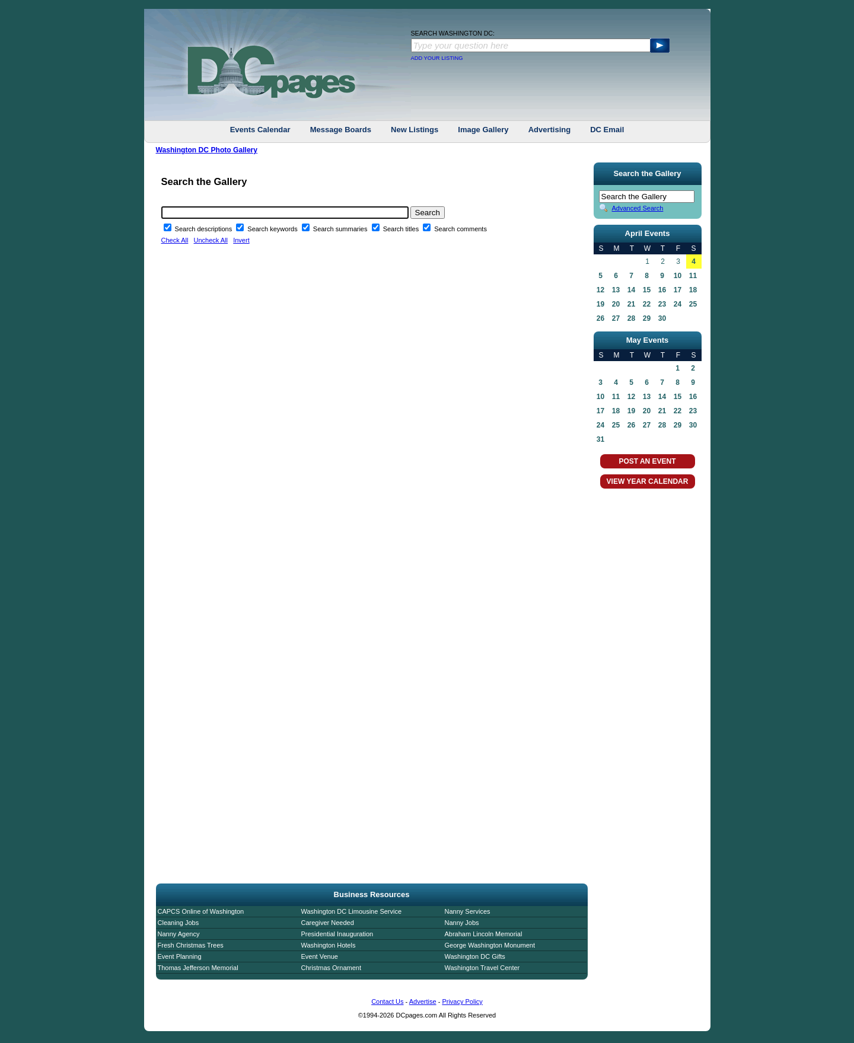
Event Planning (180, 956)
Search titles (402, 228)
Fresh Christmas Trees (191, 945)
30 (662, 318)
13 (616, 290)
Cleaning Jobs (178, 922)
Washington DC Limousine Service (351, 911)
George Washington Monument (490, 945)
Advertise (422, 1001)
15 (647, 290)
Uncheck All (211, 240)
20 (616, 304)
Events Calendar (260, 129)
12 (600, 290)
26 (600, 318)
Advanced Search (638, 208)
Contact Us (387, 1001)
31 (600, 439)
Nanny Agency (179, 933)
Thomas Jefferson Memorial (198, 967)
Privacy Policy (462, 1001)
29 (647, 318)
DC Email (607, 129)
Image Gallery (483, 129)
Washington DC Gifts (475, 956)
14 (631, 290)
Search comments (460, 228)
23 (662, 304)
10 (677, 276)
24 (677, 304)
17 (677, 290)
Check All (175, 240)
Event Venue (319, 956)
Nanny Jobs (462, 922)
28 (631, 318)
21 (631, 304)
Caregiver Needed (327, 922)
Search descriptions (204, 228)
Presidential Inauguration (337, 933)
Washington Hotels (328, 945)
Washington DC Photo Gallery (207, 150)
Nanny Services (467, 911)
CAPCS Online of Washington (201, 911)
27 (616, 318)
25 (693, 304)
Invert (241, 240)
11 (693, 276)
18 (693, 290)
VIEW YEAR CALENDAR (648, 481)
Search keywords (273, 228)
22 (647, 304)
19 (600, 304)
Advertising (549, 129)
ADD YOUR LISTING (437, 58)
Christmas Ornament (331, 967)
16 (662, 290)
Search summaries (341, 228)
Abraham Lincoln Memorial (483, 933)
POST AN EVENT (647, 461)
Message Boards (340, 129)
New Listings (414, 129)
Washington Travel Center (482, 967)
